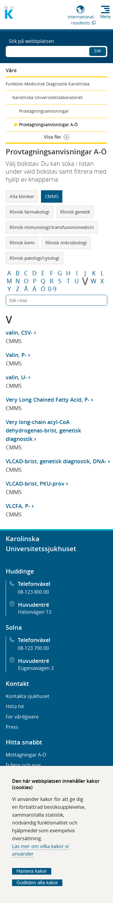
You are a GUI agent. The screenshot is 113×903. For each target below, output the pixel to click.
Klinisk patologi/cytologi (34, 258)
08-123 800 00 (33, 592)
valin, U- (16, 377)
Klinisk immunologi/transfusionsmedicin (52, 227)
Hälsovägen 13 (34, 612)
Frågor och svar (23, 765)
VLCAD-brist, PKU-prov (35, 483)
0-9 (52, 289)
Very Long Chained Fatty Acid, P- (47, 399)
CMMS (51, 196)
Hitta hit (15, 706)
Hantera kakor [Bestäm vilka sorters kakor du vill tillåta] (32, 871)
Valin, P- (16, 354)
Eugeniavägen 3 (36, 668)
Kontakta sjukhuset (27, 696)
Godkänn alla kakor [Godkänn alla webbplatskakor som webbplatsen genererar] (37, 882)
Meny (105, 16)
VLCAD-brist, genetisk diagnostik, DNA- (56, 461)
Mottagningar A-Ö (26, 754)
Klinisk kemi (22, 242)
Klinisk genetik (75, 212)
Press (12, 727)
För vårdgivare (22, 716)
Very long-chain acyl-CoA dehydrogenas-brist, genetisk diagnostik (43, 430)
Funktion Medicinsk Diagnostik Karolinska (47, 84)
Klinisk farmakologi (29, 212)
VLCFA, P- (18, 505)
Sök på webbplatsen (31, 41)
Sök (97, 50)
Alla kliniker (22, 196)
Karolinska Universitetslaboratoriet (47, 97)
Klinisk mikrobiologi (66, 242)
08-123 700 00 (33, 648)
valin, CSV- (19, 332)
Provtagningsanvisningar (44, 111)
